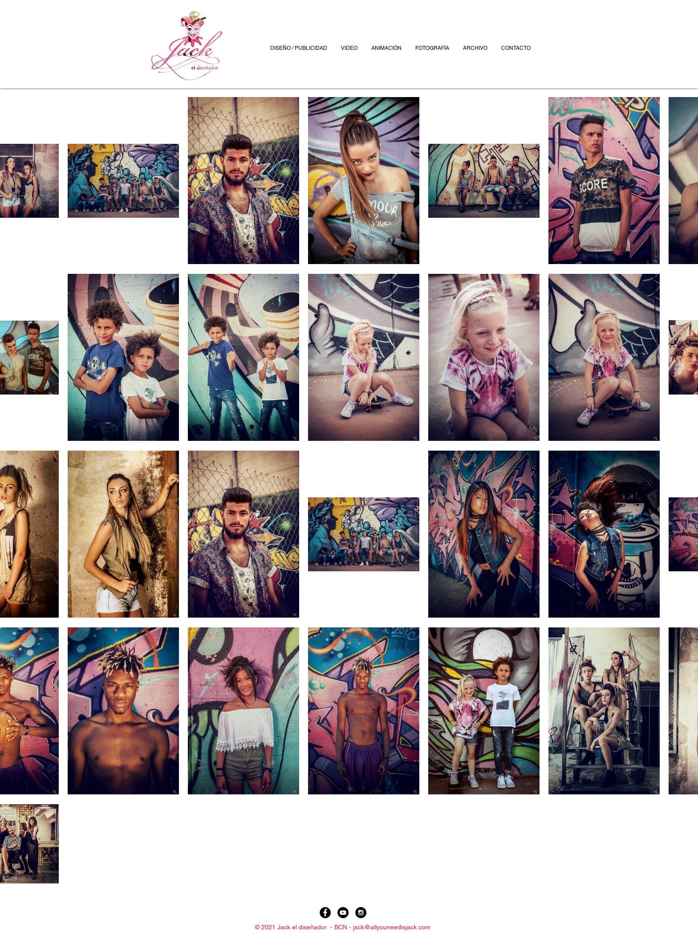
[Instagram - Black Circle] (360, 912)
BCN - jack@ (352, 927)
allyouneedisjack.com (400, 927)
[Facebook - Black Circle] (325, 912)
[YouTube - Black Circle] (343, 912)
